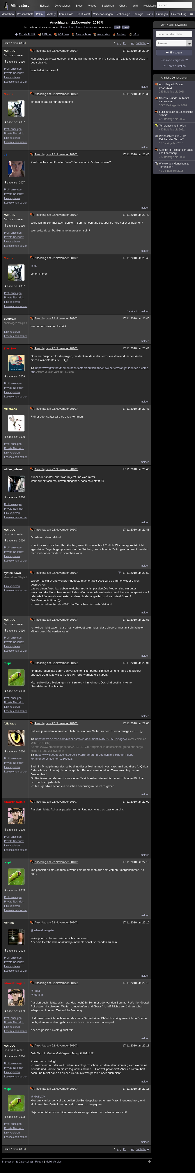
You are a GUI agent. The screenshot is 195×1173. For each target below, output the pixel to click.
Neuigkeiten (150, 5)
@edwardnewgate (42, 930)
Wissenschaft (25, 14)
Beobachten (83, 34)
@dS (34, 265)
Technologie (123, 14)
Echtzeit (45, 5)
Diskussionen (62, 5)
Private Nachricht (14, 73)
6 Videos (63, 34)
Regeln (39, 1161)
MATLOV (10, 51)
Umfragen (162, 14)
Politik (39, 14)
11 (124, 43)
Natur (150, 14)
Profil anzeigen (12, 68)
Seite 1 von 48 (15, 43)
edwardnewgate (14, 801)
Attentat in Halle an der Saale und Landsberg (174, 153)
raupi (7, 663)
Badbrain (10, 318)
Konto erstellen (176, 66)
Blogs (79, 5)
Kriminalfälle (66, 14)
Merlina (9, 922)
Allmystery (20, 5)
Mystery (51, 14)
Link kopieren (12, 77)
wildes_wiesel (13, 469)
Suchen (121, 34)
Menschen (8, 14)
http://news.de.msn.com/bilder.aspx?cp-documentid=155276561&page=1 (81, 739)
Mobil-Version (54, 1161)
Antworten (103, 34)
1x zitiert (132, 311)
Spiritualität (83, 14)
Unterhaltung (178, 14)
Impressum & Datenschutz (17, 1161)
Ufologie (138, 14)
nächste (141, 43)
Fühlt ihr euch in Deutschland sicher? (174, 115)
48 (132, 43)
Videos (92, 5)
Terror (79, 27)
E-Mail (125, 27)
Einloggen (176, 52)
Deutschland (67, 27)
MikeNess (10, 409)
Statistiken (108, 5)
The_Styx (10, 348)
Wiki (135, 5)
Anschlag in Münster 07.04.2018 (174, 88)
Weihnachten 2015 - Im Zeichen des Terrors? (174, 140)
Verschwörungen (103, 14)
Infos (136, 34)
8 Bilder (46, 34)
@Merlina (37, 994)
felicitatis (10, 723)
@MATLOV (38, 1096)
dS (5, 154)
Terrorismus (90, 27)
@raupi (35, 990)
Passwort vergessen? (174, 60)
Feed (117, 27)
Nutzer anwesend (174, 24)
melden (145, 86)
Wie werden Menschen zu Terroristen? (174, 167)
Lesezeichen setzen (15, 81)
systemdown (12, 573)
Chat (123, 5)
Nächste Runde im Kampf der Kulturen (174, 102)
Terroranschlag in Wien (174, 127)
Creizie (8, 94)
